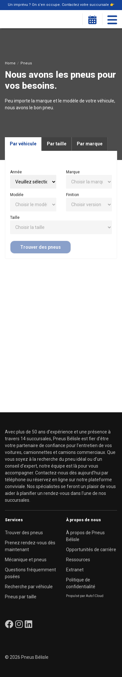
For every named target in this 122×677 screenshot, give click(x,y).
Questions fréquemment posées (30, 573)
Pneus (26, 63)
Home (10, 63)
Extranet (75, 569)
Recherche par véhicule (29, 586)
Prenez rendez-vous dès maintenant (30, 546)
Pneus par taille (20, 596)
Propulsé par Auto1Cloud (84, 596)
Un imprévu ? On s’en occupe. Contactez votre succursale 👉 (61, 5)
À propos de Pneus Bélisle (85, 536)
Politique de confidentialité (80, 583)
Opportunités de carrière (91, 549)
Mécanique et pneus (26, 559)
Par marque (89, 143)
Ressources (78, 559)
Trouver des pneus (40, 247)
